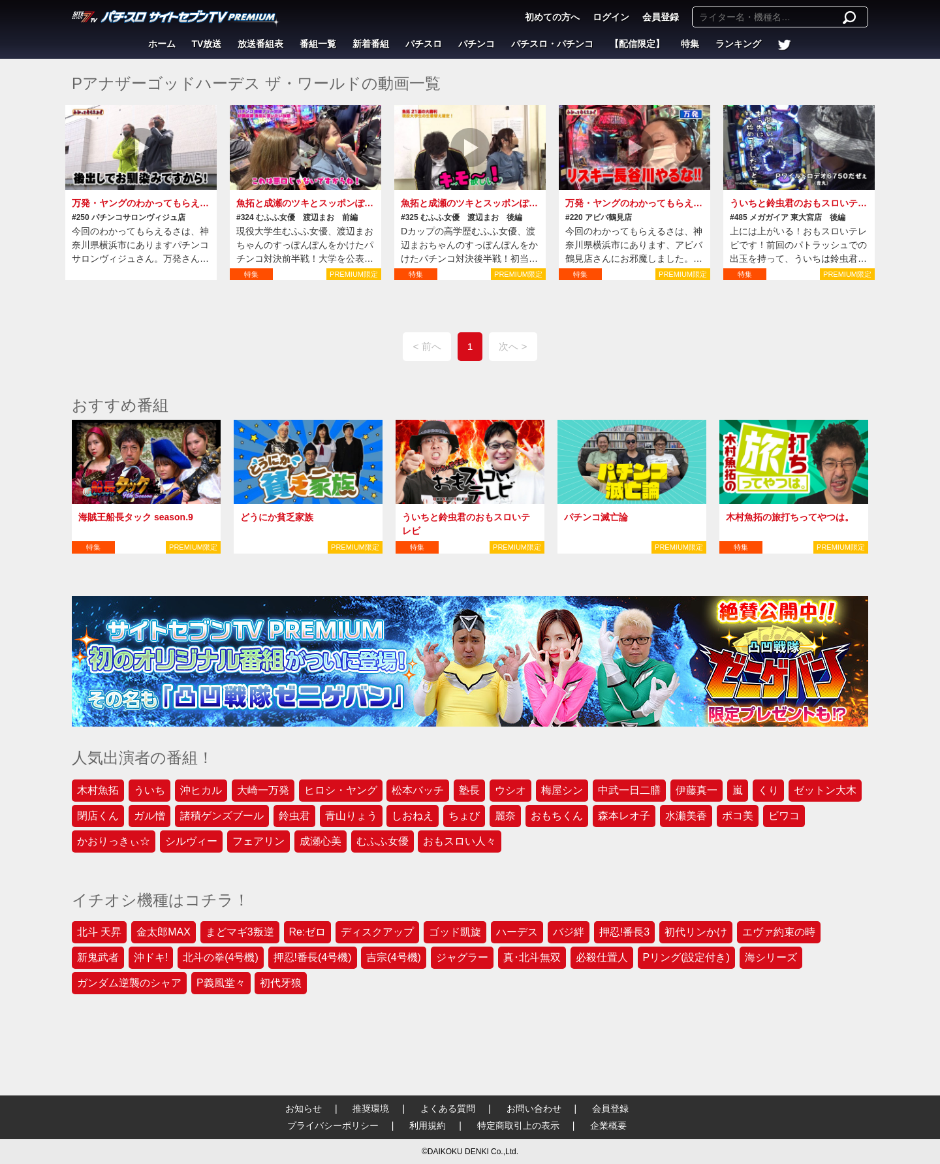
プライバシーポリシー (333, 1125)
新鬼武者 (98, 957)
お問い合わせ (534, 1108)
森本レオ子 (624, 815)
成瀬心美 (320, 841)
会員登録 (660, 17)
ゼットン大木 (825, 790)
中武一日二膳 (629, 790)
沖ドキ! (151, 957)
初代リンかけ (696, 931)
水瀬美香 (686, 815)
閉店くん (98, 815)
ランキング (738, 44)
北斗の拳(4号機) (220, 957)
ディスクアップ (377, 931)
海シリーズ (771, 957)
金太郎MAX (163, 931)
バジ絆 (568, 931)
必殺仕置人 (602, 957)
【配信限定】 (637, 44)
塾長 (469, 790)
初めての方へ (552, 17)
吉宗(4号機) (393, 957)
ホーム (162, 44)
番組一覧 (318, 44)
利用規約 (427, 1125)
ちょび (464, 815)
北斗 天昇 (99, 931)
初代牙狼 (281, 982)
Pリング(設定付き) (686, 957)
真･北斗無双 (532, 957)
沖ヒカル (201, 790)
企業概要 (608, 1125)
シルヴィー (191, 841)
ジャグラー (462, 957)
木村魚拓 (98, 790)
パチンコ (476, 44)
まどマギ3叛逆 (240, 931)
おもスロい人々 (459, 841)
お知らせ (303, 1108)
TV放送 (207, 44)
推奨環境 (370, 1108)
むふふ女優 (382, 841)
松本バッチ (418, 790)
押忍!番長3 (624, 931)
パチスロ (423, 44)
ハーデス (517, 931)
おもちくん (557, 815)
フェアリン (258, 841)
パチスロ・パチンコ (552, 44)
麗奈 (505, 815)
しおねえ (412, 815)
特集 (690, 44)
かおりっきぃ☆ (113, 841)
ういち (149, 790)
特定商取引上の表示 (518, 1125)
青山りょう (351, 815)
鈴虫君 (294, 815)
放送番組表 (260, 44)
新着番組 (370, 44)
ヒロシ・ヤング (340, 790)
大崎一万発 (263, 790)
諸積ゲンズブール (222, 815)
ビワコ (784, 815)
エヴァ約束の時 (778, 931)
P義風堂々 (220, 982)
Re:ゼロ (307, 931)
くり (768, 790)
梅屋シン (562, 790)
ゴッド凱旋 (455, 931)
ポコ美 (737, 815)
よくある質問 (447, 1108)
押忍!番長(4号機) (313, 957)
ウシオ (510, 790)
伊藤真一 (696, 790)
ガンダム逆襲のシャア (129, 982)
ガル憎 (149, 815)
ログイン (611, 17)
